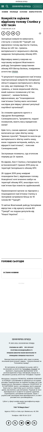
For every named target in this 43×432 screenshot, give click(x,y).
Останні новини (11, 272)
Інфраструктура (35, 12)
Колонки (23, 12)
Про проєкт (29, 347)
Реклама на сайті (16, 347)
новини (5, 12)
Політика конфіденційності (21, 350)
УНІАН (15, 71)
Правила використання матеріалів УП (21, 353)
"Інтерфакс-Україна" (29, 369)
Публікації (14, 12)
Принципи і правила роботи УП (21, 355)
